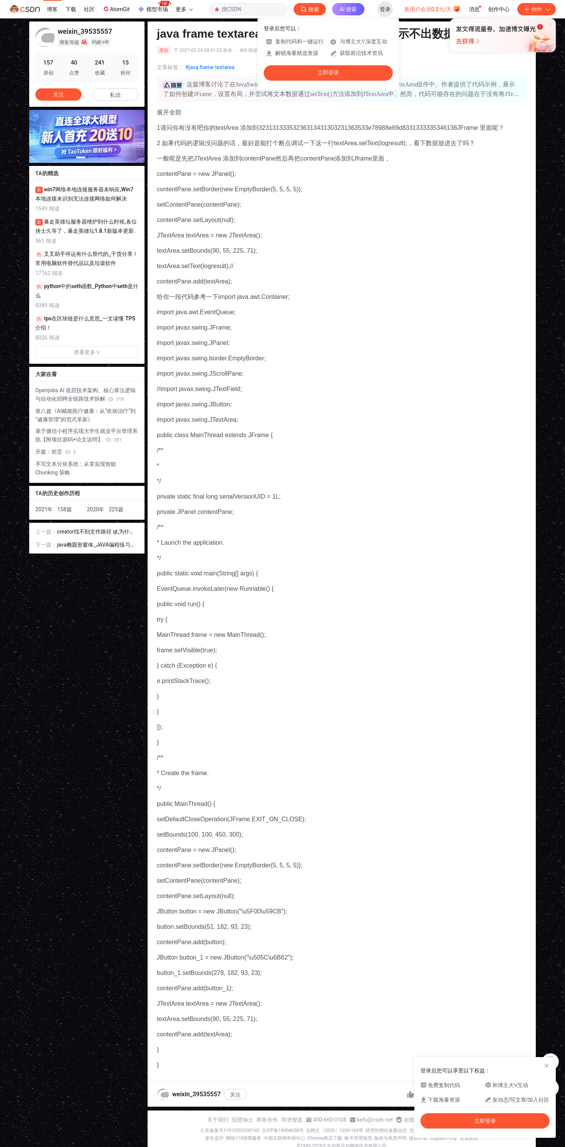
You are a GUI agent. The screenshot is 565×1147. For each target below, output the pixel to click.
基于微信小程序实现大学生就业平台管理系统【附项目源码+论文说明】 (86, 435)
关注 (235, 1095)
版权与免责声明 (390, 1138)
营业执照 (469, 1138)
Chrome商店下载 (324, 1138)
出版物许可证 (443, 1138)
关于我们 (218, 1120)
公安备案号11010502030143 (229, 1130)
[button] (80, 157)
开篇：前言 (55, 452)
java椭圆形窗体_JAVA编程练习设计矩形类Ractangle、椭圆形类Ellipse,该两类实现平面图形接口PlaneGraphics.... (96, 545)
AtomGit (116, 8)
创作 (536, 9)
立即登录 (328, 73)
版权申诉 (418, 1138)
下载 (70, 9)
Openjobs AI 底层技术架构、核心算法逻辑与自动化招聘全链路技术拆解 (85, 394)
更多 (184, 9)
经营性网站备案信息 (386, 1130)
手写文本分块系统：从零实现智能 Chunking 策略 (75, 468)
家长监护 (214, 1138)
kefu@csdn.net (375, 1120)
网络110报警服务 (243, 1138)
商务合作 (267, 1120)
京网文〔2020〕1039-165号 (335, 1130)
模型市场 (154, 7)
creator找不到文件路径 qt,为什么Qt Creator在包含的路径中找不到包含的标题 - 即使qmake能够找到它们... (96, 532)
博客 (52, 9)
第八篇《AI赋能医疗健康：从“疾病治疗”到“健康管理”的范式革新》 (85, 415)
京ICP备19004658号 (283, 1130)
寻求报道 (291, 1120)
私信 (115, 95)
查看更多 (87, 352)
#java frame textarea (209, 67)
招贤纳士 (242, 1120)
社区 (89, 9)
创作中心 (499, 9)
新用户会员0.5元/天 (432, 8)
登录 (385, 9)
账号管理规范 (358, 1138)
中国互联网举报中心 (284, 1138)
